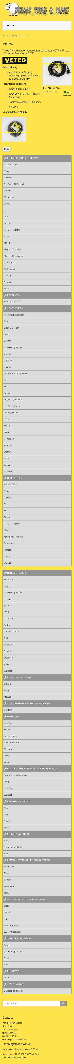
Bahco (7, 321)
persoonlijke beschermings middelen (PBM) (32, 768)
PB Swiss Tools (11, 631)
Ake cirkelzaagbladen (14, 315)
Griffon (7, 912)
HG (5, 919)
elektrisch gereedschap (21, 158)
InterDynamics (11, 412)
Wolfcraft (8, 471)
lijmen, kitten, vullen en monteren (27, 860)
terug (6, 149)
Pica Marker (9, 749)
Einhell (7, 204)
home (5, 35)
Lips (6, 814)
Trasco (7, 465)
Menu (11, 25)
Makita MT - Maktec (13, 256)
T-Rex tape (9, 886)
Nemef (7, 821)
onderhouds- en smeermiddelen (25, 899)
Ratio (6, 638)
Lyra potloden (10, 736)
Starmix (7, 282)
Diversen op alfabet (13, 347)
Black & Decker (11, 164)
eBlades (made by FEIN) (15, 373)
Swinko (7, 288)
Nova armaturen (11, 742)
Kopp (6, 853)
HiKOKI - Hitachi (12, 230)
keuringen (12, 295)
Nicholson (8, 618)
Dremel (7, 190)
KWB (6, 236)
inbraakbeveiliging (17, 801)
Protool (7, 275)
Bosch (7, 171)
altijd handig (13, 984)
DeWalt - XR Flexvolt (14, 184)
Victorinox (8, 977)
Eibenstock (9, 197)
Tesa (6, 893)
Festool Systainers (13, 399)
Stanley (7, 651)
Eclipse (7, 599)
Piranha (7, 445)
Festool (7, 223)
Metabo (7, 432)
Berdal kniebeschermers (15, 775)
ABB (6, 840)
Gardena (8, 710)
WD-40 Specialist (12, 932)
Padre (7, 625)
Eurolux (7, 723)
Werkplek (15, 35)
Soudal (7, 879)
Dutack (7, 367)
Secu (6, 827)
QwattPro (8, 755)
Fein (6, 217)
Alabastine (9, 866)
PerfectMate (10, 269)
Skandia (8, 644)
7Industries (9, 579)
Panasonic (9, 262)
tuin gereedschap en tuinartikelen (27, 703)
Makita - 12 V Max (12, 249)
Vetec (26, 35)
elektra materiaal (16, 834)
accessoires (13, 308)
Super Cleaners (11, 925)
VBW (6, 664)
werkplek (11, 716)
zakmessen (12, 971)
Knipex (7, 605)
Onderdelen (13, 478)
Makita (7, 243)
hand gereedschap (17, 573)
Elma (6, 958)
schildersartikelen (17, 938)
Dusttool (8, 360)
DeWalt (7, 177)
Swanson (8, 658)
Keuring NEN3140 (12, 301)
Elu (5, 210)
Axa (6, 808)
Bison (6, 873)
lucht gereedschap (17, 677)
